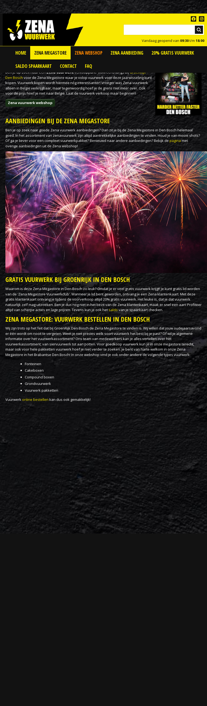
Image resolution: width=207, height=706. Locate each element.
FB (193, 19)
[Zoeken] (163, 29)
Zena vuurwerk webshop (30, 102)
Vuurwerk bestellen (21, 650)
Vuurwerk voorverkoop (24, 689)
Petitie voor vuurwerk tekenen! (33, 586)
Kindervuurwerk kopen (24, 626)
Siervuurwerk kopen (22, 634)
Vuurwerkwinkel (18, 666)
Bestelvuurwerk (18, 618)
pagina (175, 140)
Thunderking (15, 642)
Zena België (15, 610)
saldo (113, 309)
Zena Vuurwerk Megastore (27, 697)
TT (201, 19)
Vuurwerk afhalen (20, 657)
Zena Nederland (18, 602)
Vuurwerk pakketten (22, 682)
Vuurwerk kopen (19, 673)
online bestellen (35, 399)
